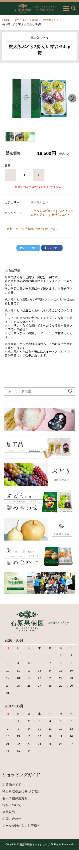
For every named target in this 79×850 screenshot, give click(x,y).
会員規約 (8, 812)
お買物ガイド (11, 784)
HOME (6, 19)
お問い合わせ (11, 818)
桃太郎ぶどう (51, 19)
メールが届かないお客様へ (21, 825)
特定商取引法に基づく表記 (21, 791)
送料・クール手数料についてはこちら (32, 229)
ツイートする (28, 248)
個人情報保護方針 (15, 798)
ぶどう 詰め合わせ (43, 210)
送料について (11, 805)
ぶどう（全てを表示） (26, 19)
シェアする (51, 248)
